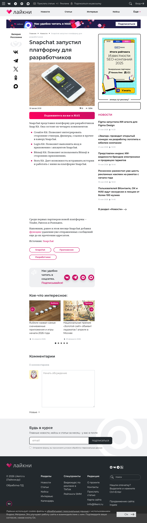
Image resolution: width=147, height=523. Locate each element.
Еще (137, 11)
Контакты (92, 496)
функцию (35, 232)
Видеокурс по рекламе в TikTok (72, 495)
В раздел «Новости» (112, 209)
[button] (55, 352)
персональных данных (92, 457)
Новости (45, 11)
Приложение (67, 250)
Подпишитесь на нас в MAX (62, 115)
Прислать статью (93, 503)
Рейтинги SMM (73, 503)
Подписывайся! (52, 282)
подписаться (100, 450)
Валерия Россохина (16, 36)
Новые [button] (33, 421)
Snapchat (48, 241)
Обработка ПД (15, 495)
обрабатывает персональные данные (68, 511)
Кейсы (116, 11)
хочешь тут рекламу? (119, 100)
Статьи (68, 11)
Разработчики (43, 257)
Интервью (92, 11)
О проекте (93, 492)
